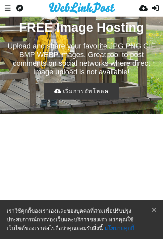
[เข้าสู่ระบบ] (155, 8)
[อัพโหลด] (143, 8)
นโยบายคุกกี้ (119, 228)
